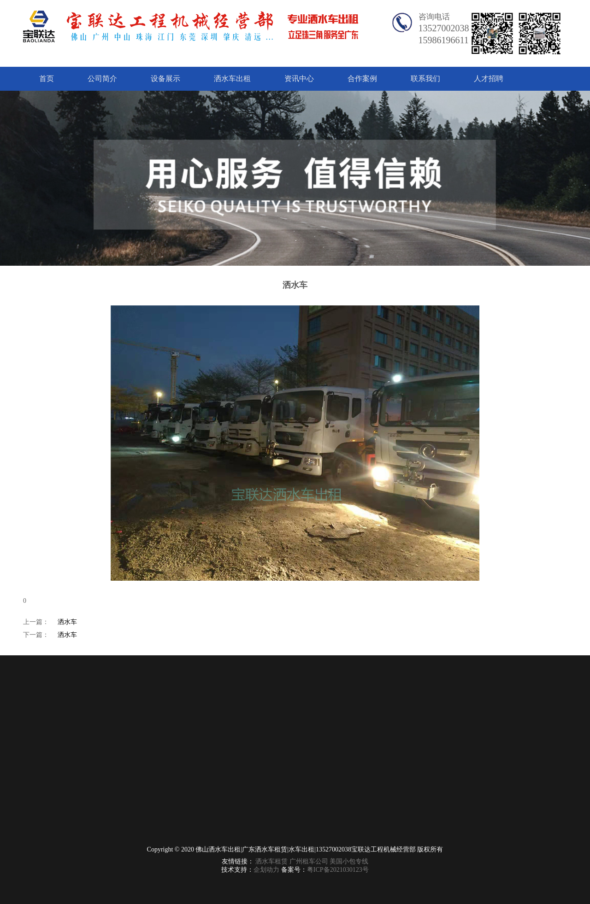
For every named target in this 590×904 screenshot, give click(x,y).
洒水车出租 (232, 78)
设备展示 (165, 78)
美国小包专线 (349, 861)
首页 (46, 78)
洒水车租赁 (271, 861)
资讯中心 (299, 78)
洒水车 (67, 621)
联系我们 (425, 78)
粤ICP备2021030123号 (338, 869)
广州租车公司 (308, 861)
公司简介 (102, 78)
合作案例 (362, 78)
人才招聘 (488, 78)
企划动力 (266, 869)
